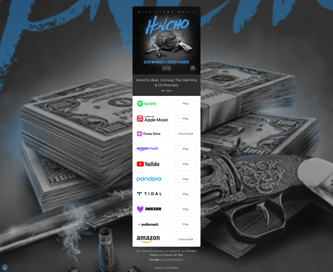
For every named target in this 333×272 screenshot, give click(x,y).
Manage (154, 259)
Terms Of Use (174, 254)
